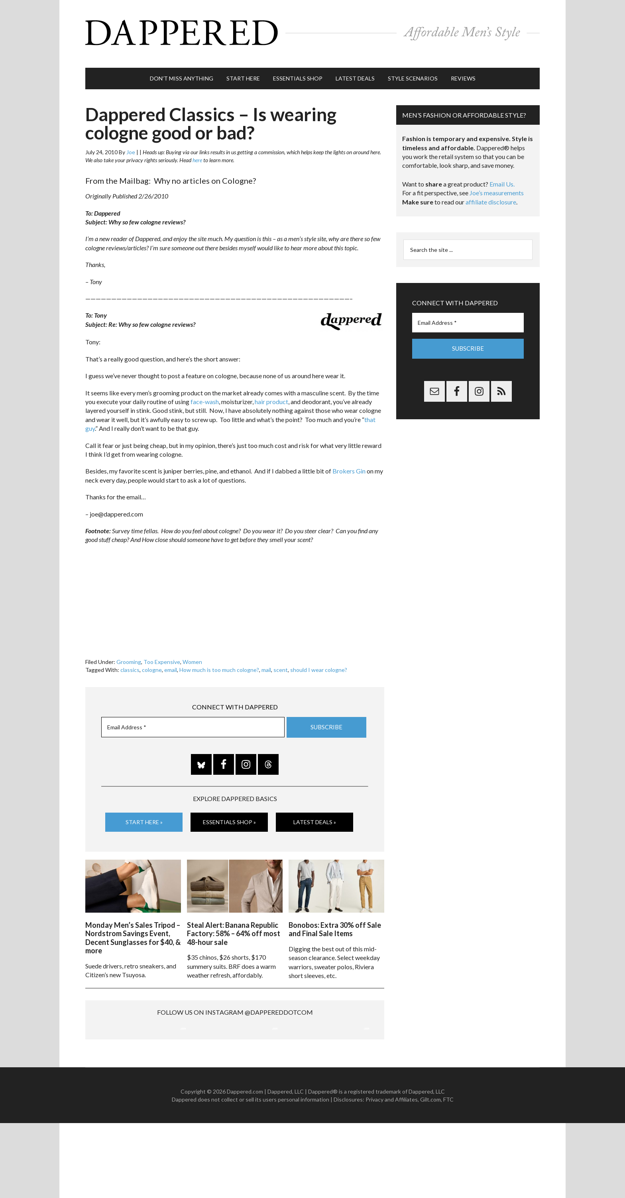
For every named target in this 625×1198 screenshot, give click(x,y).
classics (130, 661)
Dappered (312, 30)
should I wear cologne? (318, 661)
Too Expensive (161, 653)
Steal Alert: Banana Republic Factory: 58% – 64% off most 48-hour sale (233, 923)
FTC (448, 1174)
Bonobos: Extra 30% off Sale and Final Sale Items (335, 919)
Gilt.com (430, 1174)
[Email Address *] (193, 719)
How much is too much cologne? (219, 661)
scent (280, 661)
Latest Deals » (314, 814)
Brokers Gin (349, 463)
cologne (152, 661)
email (170, 661)
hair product (271, 393)
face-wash (205, 393)
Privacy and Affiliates (392, 1174)
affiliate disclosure (491, 194)
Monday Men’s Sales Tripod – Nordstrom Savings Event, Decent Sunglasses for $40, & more (133, 927)
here (197, 152)
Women (192, 653)
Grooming (128, 653)
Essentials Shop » (229, 814)
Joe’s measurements (497, 185)
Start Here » (144, 814)
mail (266, 661)
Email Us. (502, 176)
